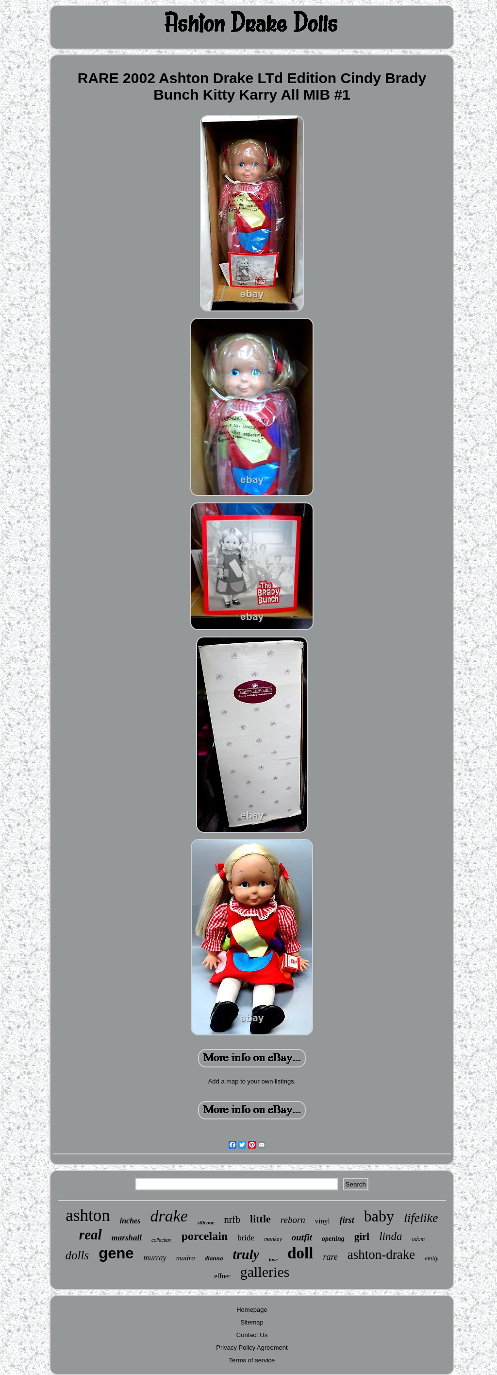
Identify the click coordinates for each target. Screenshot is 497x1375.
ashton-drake (381, 1254)
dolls (77, 1255)
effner (223, 1276)
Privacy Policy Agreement (251, 1347)
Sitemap (252, 1322)
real (90, 1234)
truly (245, 1254)
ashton (88, 1215)
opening (333, 1238)
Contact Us (251, 1335)
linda (390, 1236)
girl (362, 1236)
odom (418, 1239)
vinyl (322, 1221)
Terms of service (252, 1360)
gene (116, 1253)
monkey (273, 1239)
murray (155, 1258)
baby (379, 1216)
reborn (293, 1220)
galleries (265, 1272)
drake (168, 1216)
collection (161, 1240)
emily (431, 1258)
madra (185, 1258)
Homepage (251, 1309)
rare (330, 1257)
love (273, 1259)
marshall (127, 1237)
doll (300, 1253)
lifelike (421, 1218)
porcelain (205, 1236)
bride (245, 1237)
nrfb (232, 1219)
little (260, 1219)
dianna (214, 1258)
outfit (302, 1237)
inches (130, 1221)
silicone (206, 1222)
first (347, 1220)
